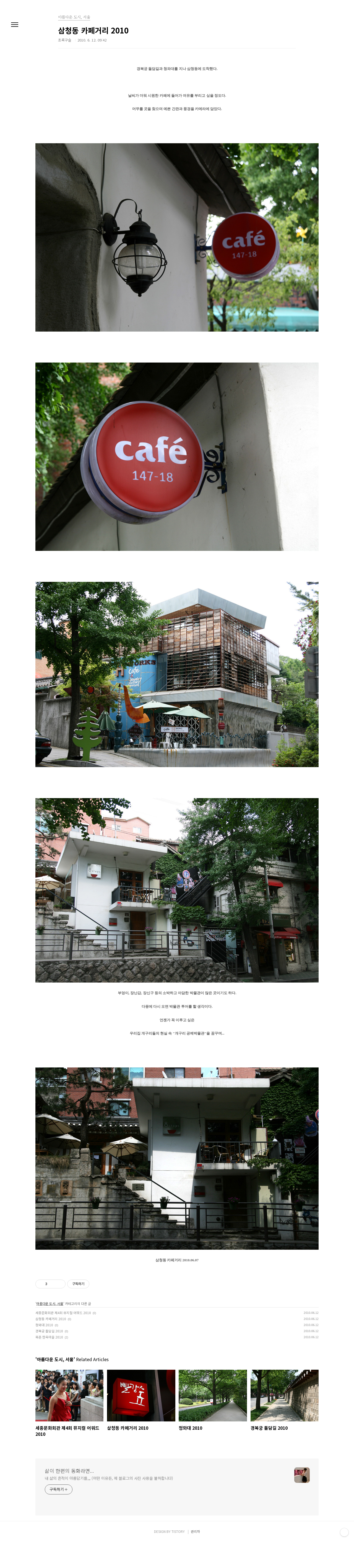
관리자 (195, 1531)
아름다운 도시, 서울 (49, 1303)
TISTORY (178, 1531)
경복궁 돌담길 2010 (49, 1331)
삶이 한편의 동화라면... (69, 1470)
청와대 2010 (44, 1324)
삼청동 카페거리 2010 (50, 1318)
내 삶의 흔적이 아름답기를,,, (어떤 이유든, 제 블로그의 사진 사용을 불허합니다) (109, 1478)
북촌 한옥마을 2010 (49, 1337)
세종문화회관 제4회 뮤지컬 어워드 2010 (63, 1312)
